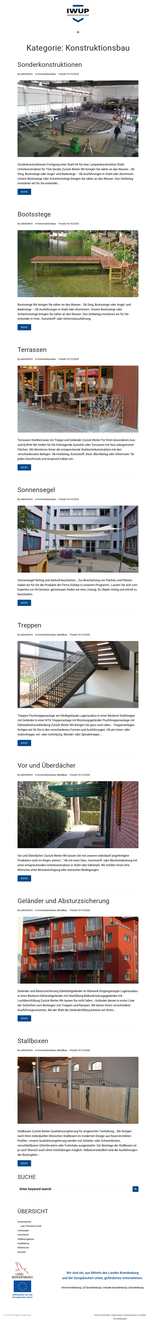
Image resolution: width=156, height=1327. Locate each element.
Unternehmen (24, 1221)
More (24, 191)
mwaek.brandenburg (115, 1287)
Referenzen (23, 1247)
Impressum (117, 1315)
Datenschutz (130, 1315)
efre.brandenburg (71, 1287)
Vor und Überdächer (47, 765)
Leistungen (23, 1230)
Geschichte (23, 1234)
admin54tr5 (27, 74)
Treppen (29, 625)
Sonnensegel (36, 490)
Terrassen (32, 350)
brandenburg (136, 1287)
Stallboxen (33, 1041)
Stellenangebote (26, 1239)
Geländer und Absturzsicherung (63, 901)
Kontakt (22, 1252)
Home (97, 1315)
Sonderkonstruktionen (50, 64)
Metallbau (62, 634)
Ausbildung (23, 1243)
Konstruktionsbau (47, 74)
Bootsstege (34, 214)
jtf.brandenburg (92, 1287)
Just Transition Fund (30, 1226)
